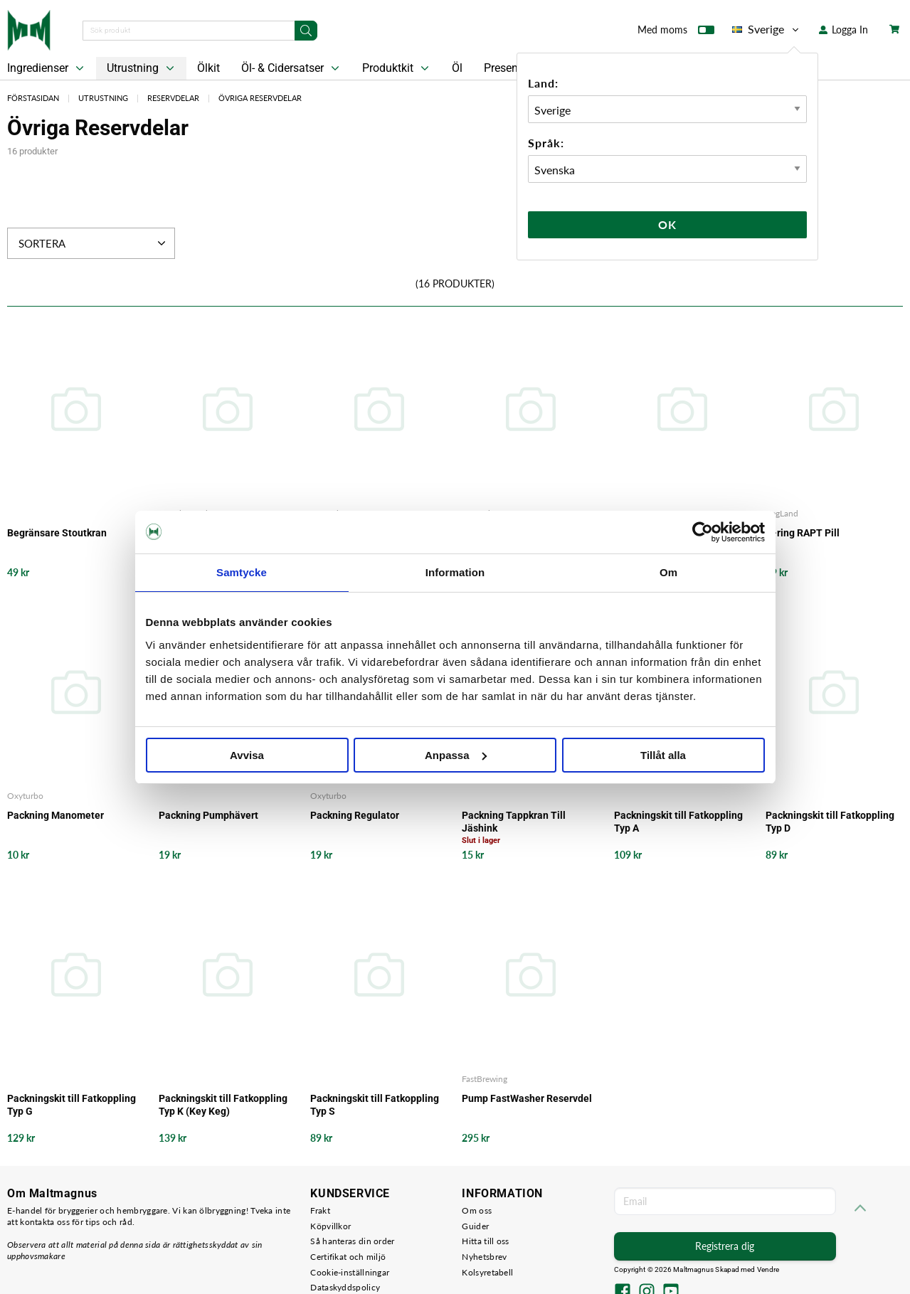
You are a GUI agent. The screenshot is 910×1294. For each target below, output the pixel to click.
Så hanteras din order (352, 1241)
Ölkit (208, 68)
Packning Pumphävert (208, 815)
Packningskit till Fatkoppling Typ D (830, 822)
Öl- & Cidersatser (291, 68)
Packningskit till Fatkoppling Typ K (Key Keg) (223, 1105)
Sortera (93, 243)
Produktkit (397, 68)
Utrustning (142, 68)
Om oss (477, 1210)
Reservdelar (173, 97)
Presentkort (512, 68)
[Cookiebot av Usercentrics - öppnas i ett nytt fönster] (702, 532)
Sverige (766, 29)
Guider (475, 1226)
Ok (667, 224)
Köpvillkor (330, 1226)
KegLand (782, 513)
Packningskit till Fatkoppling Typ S (374, 1105)
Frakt (320, 1210)
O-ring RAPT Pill (803, 533)
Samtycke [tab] (241, 572)
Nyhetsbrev (484, 1256)
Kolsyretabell (487, 1272)
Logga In (843, 29)
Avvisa (247, 755)
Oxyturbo (25, 795)
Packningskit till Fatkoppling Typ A (678, 822)
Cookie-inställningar (349, 1272)
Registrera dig (724, 1246)
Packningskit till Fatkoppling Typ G (71, 1105)
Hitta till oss (485, 1241)
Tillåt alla (663, 755)
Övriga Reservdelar (260, 97)
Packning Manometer (55, 815)
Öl (457, 68)
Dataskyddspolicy (345, 1287)
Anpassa (456, 755)
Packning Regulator (354, 815)
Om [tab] (668, 572)
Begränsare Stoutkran (57, 533)
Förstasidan (33, 97)
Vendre (768, 1269)
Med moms (675, 32)
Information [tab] (455, 572)
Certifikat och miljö (348, 1256)
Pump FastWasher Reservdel (527, 1098)
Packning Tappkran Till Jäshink (514, 822)
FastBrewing (484, 1078)
